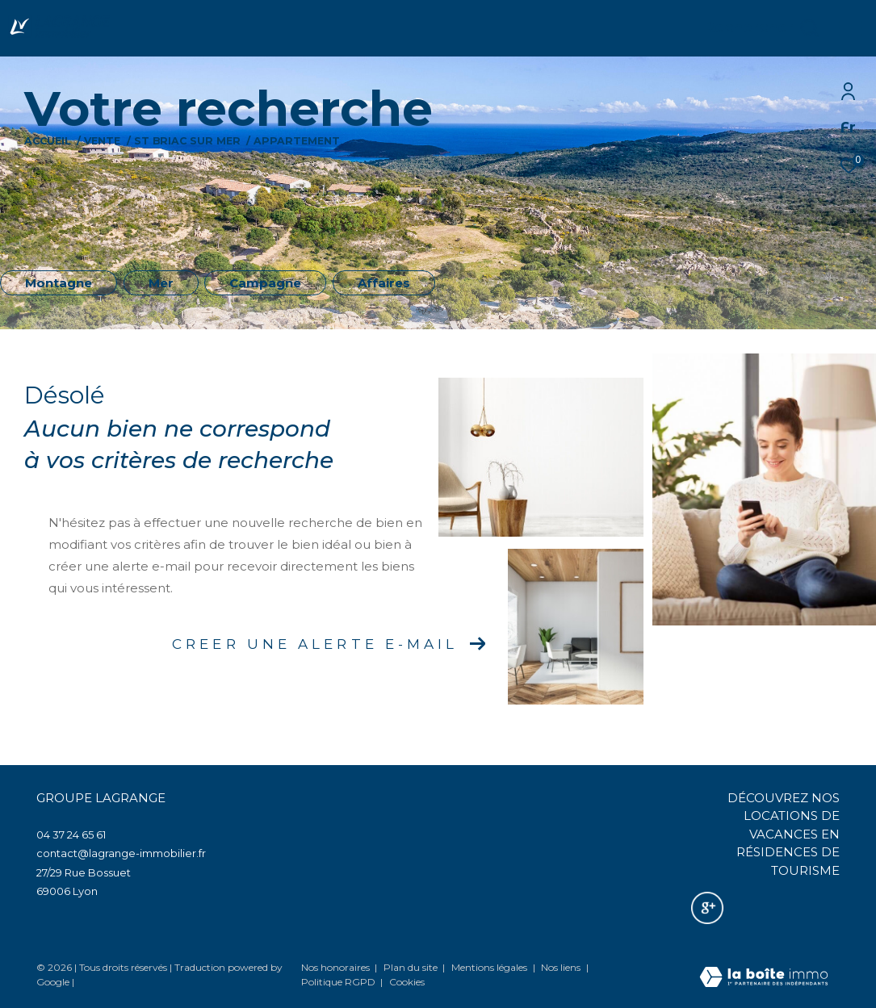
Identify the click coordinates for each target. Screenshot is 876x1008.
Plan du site (412, 967)
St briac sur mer (187, 141)
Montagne (58, 283)
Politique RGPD (338, 982)
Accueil (47, 141)
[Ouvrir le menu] (850, 28)
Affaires (384, 283)
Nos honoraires (335, 967)
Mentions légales (490, 967)
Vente (102, 141)
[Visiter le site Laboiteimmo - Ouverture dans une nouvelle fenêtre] (764, 978)
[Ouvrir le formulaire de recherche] (761, 28)
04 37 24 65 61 (71, 834)
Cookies (407, 982)
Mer (161, 283)
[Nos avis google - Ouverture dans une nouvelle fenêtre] (707, 908)
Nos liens (562, 967)
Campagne (265, 283)
